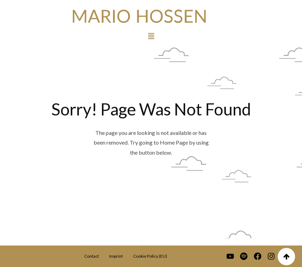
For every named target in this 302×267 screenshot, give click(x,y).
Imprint (116, 256)
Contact (91, 256)
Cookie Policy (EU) (150, 256)
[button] (151, 35)
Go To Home (151, 186)
